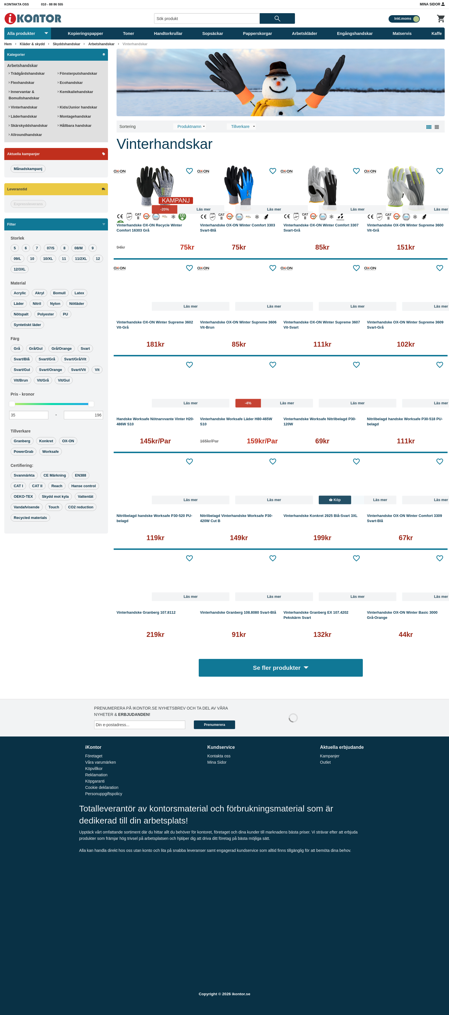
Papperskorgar (257, 33)
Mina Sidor (432, 4)
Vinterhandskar (135, 44)
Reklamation (96, 775)
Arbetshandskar (101, 44)
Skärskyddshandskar (28, 125)
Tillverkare (21, 431)
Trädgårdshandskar (27, 73)
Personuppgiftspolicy (103, 793)
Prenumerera (214, 725)
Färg (15, 338)
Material (18, 283)
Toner (128, 33)
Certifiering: (22, 465)
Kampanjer (330, 756)
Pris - (22, 394)
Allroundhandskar (25, 135)
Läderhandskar (23, 116)
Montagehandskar (74, 116)
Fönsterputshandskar (77, 73)
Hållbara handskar (75, 125)
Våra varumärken (100, 762)
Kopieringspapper (85, 33)
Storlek (17, 238)
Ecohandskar (70, 82)
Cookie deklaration (101, 787)
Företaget (93, 756)
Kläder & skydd (32, 44)
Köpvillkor (94, 768)
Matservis (402, 33)
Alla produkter (27, 33)
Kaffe (437, 33)
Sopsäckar (212, 33)
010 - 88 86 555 (52, 4)
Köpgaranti (95, 781)
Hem (8, 44)
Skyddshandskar (66, 44)
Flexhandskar (21, 82)
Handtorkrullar (168, 33)
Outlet (325, 762)
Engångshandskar (355, 33)
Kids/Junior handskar (77, 107)
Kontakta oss (16, 4)
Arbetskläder (304, 33)
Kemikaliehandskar (75, 92)
